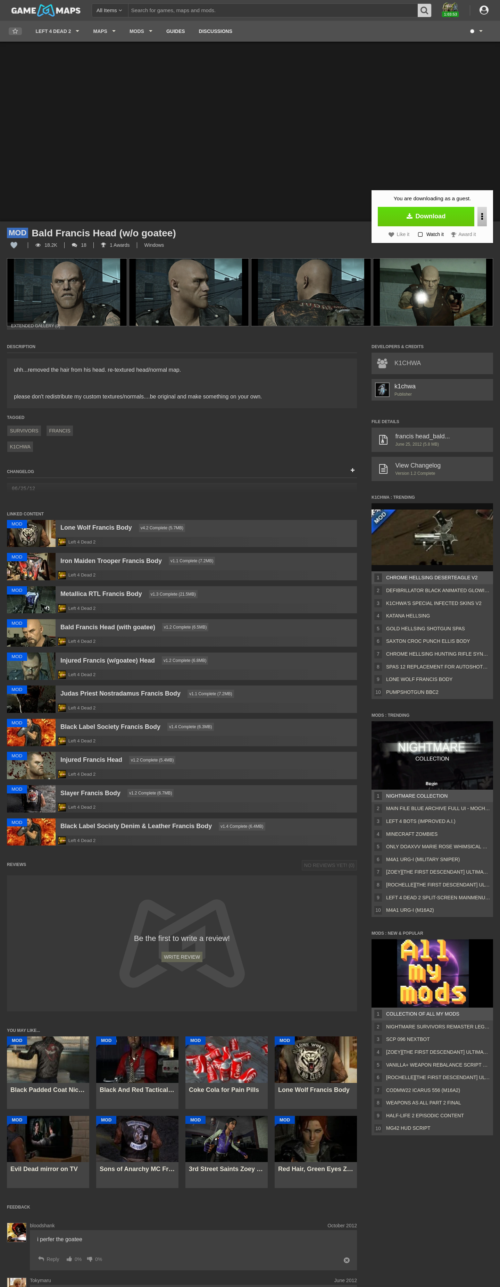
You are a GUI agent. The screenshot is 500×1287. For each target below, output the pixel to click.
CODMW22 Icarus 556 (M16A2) (423, 1090)
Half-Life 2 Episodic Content (425, 1115)
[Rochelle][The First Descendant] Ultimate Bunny (438, 885)
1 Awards (115, 245)
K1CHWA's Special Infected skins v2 (434, 603)
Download (426, 216)
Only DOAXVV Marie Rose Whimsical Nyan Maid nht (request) (438, 846)
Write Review (182, 957)
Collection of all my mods (422, 1014)
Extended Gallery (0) (35, 325)
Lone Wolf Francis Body (419, 679)
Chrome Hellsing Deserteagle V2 (431, 577)
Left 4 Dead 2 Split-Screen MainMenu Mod (438, 897)
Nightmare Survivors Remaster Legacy (438, 1026)
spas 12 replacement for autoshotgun (438, 667)
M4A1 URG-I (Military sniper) (423, 859)
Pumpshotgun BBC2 (412, 692)
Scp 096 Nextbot (408, 1039)
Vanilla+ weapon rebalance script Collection (438, 1065)
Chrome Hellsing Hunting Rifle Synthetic (438, 654)
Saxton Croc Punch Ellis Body (428, 641)
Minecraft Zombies (412, 834)
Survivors (24, 431)
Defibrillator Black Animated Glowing (438, 590)
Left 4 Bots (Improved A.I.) (421, 821)
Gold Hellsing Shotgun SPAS (425, 628)
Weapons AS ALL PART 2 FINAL (423, 1102)
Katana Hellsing (408, 616)
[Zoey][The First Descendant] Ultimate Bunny (438, 872)
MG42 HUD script (408, 1128)
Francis (59, 431)
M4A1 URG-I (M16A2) (410, 910)
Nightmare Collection (417, 796)
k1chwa (20, 446)
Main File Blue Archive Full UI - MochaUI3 (438, 808)
